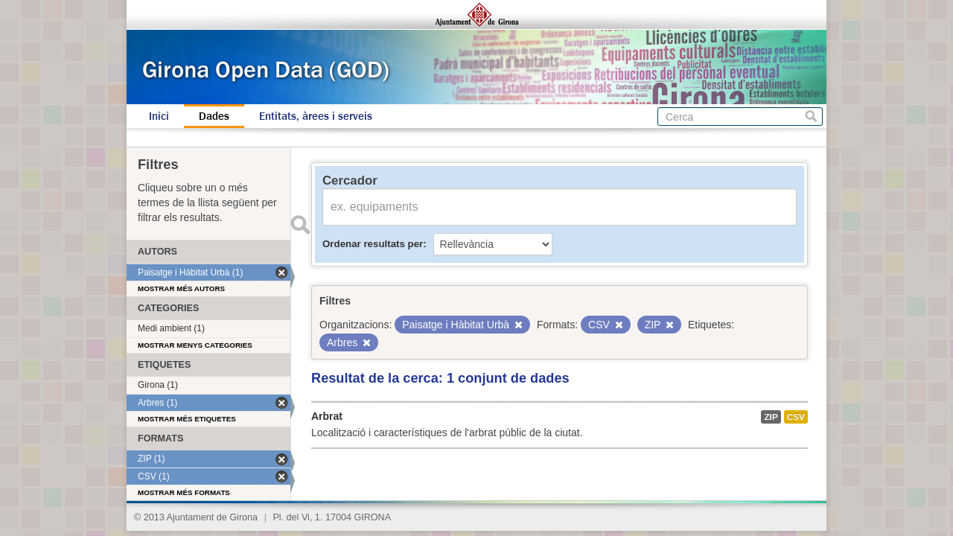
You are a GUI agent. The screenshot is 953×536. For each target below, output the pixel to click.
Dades (214, 116)
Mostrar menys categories (195, 345)
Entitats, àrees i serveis (315, 116)
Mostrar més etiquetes (187, 419)
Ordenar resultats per (372, 243)
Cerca (811, 116)
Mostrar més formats (184, 492)
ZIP (770, 417)
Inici (159, 116)
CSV (796, 417)
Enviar (300, 225)
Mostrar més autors (181, 288)
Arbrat (326, 416)
